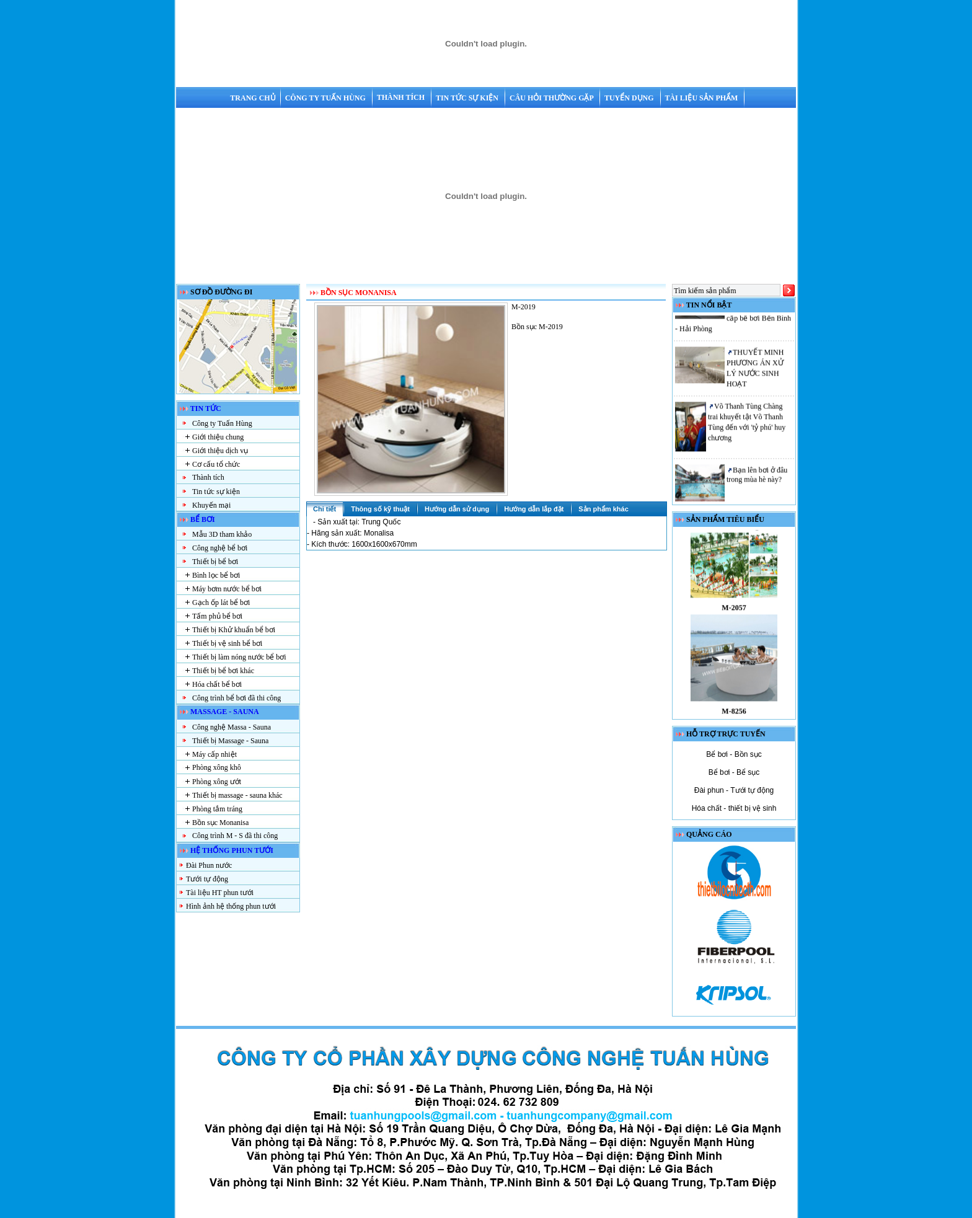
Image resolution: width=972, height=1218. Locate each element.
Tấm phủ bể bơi (217, 616)
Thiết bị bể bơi (215, 561)
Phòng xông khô (216, 767)
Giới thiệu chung (218, 437)
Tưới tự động (207, 879)
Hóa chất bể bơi (217, 684)
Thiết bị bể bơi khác (223, 670)
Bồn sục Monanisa (220, 822)
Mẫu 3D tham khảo (222, 534)
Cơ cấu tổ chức (216, 464)
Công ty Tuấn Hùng (326, 98)
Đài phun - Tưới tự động (734, 790)
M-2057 (734, 612)
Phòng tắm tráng (217, 809)
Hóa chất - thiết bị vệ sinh (734, 808)
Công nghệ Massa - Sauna (231, 727)
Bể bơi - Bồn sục (733, 754)
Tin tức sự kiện (468, 98)
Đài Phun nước (209, 865)
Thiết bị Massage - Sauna (230, 740)
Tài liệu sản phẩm (702, 98)
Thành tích (401, 97)
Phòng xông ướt (216, 781)
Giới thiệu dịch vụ (220, 450)
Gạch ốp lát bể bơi (221, 602)
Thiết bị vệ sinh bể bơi (227, 643)
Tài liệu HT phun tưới (220, 892)
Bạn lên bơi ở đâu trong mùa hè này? (757, 479)
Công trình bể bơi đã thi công (236, 698)
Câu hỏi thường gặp (552, 98)
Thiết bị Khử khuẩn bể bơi (233, 629)
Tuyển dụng (630, 98)
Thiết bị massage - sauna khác (237, 795)
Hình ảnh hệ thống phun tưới (231, 906)
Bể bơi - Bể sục (734, 772)
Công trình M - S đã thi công (235, 835)
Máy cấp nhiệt (214, 754)
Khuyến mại (211, 505)
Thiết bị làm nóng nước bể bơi (239, 657)
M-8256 (734, 716)
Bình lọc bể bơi (216, 575)
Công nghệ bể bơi (219, 548)
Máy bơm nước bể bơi (227, 589)
